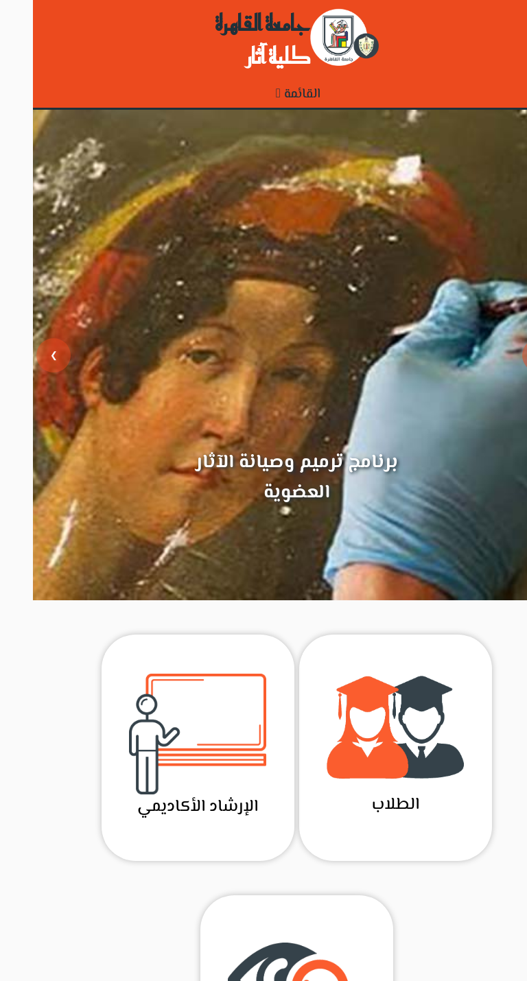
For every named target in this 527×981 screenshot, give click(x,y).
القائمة (265, 94)
